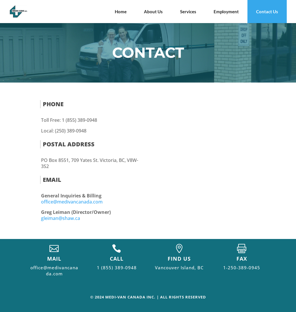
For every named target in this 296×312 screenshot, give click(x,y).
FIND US (179, 258)
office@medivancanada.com (72, 202)
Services (188, 11)
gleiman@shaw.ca (60, 218)
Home (121, 11)
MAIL (54, 258)
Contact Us (267, 11)
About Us (153, 11)
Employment (226, 11)
